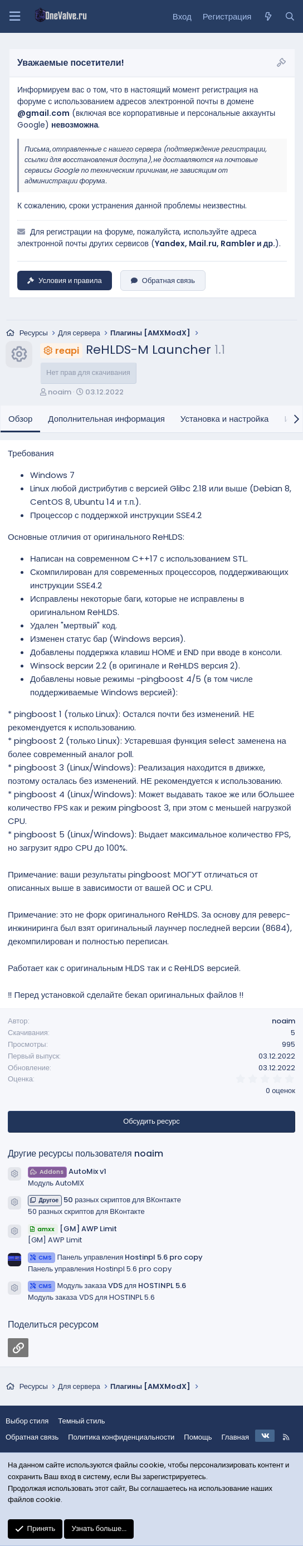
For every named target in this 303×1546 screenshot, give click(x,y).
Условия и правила (64, 280)
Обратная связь (163, 280)
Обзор (20, 419)
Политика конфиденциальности (121, 1437)
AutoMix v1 (67, 1171)
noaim (59, 392)
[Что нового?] (267, 16)
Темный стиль (81, 1421)
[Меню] (14, 16)
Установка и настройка (224, 419)
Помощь (198, 1437)
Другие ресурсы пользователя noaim (85, 1153)
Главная (235, 1437)
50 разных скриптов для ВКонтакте (104, 1199)
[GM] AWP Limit (72, 1228)
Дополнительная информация (106, 419)
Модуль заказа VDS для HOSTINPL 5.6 (107, 1285)
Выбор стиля (27, 1421)
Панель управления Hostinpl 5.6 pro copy (115, 1257)
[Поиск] (290, 16)
